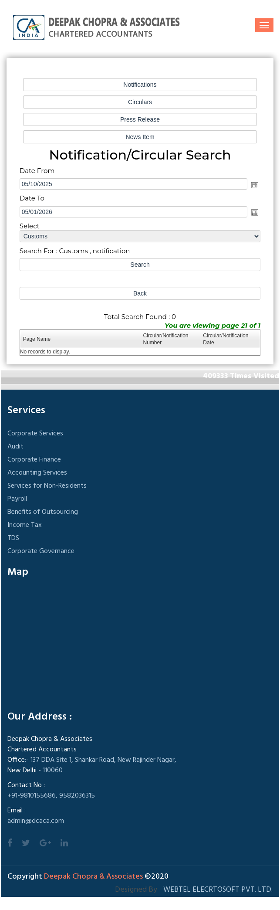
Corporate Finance (34, 459)
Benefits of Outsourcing (42, 512)
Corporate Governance (40, 551)
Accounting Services (37, 473)
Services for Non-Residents (47, 486)
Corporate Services (35, 433)
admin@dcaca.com (35, 821)
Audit (15, 446)
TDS (13, 538)
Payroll (17, 499)
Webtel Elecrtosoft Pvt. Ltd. (218, 890)
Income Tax (24, 525)
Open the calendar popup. (255, 185)
